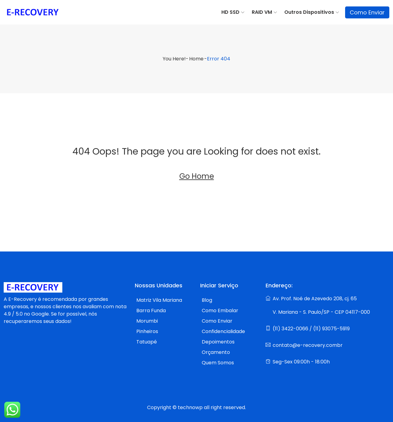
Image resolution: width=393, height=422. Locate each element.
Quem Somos (218, 362)
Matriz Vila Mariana (159, 300)
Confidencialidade (223, 331)
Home (196, 58)
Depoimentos (218, 341)
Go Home (196, 176)
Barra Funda (151, 310)
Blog (207, 300)
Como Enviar (367, 12)
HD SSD (230, 12)
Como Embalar (220, 310)
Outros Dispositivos (309, 12)
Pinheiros (147, 331)
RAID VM (262, 12)
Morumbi (147, 320)
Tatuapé (146, 341)
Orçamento (216, 352)
